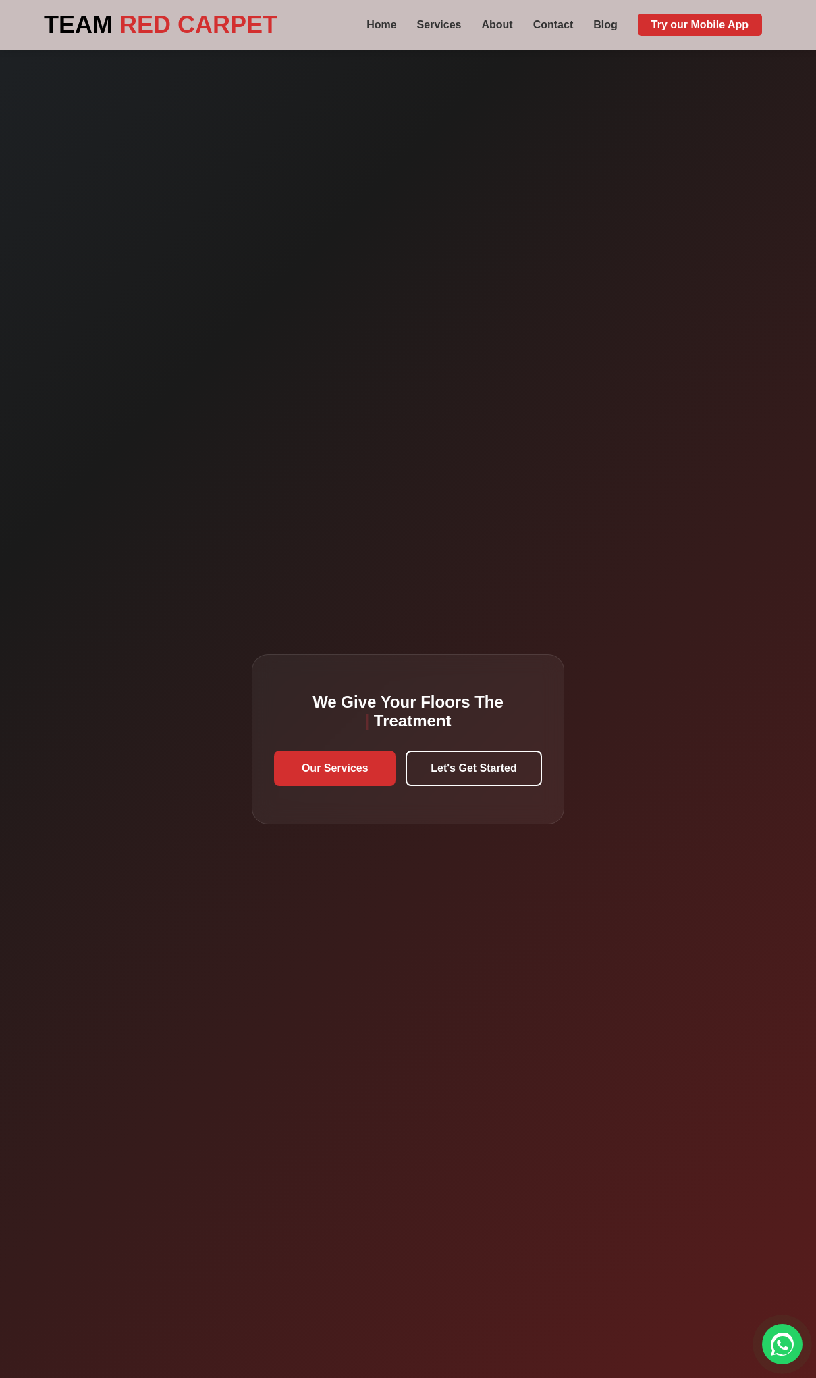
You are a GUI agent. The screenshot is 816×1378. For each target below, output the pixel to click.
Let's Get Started (473, 768)
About (496, 24)
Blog (605, 24)
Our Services (335, 768)
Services (439, 24)
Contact (553, 24)
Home (381, 24)
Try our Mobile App (700, 24)
